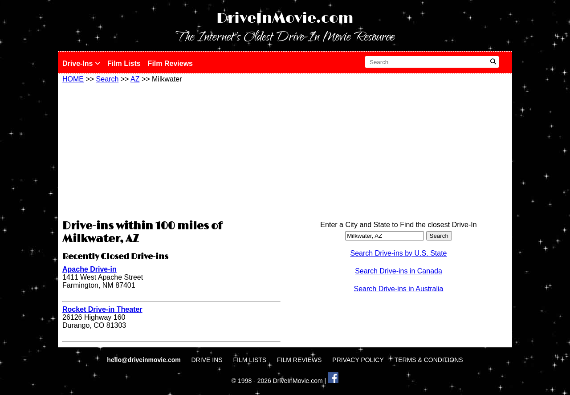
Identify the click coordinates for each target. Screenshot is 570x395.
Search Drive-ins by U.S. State (398, 253)
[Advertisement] (171, 150)
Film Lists (124, 63)
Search (107, 79)
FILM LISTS (250, 359)
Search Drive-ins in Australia (399, 289)
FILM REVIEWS (299, 359)
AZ (134, 79)
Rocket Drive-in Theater (102, 309)
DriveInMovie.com (285, 18)
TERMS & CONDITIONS (429, 359)
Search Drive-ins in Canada (398, 271)
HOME (73, 79)
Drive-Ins (81, 63)
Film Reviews (170, 63)
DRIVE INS (207, 359)
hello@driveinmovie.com (144, 359)
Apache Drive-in (89, 269)
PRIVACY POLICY (357, 359)
